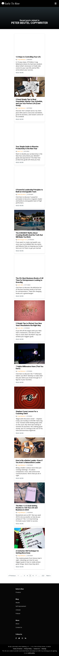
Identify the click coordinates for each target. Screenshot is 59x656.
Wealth (18, 602)
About (17, 624)
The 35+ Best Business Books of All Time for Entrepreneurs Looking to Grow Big (29, 280)
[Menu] (55, 3)
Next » (48, 576)
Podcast (18, 613)
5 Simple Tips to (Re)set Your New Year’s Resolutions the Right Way (29, 324)
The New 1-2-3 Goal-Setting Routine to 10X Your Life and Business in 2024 (26, 508)
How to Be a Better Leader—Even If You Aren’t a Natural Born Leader (29, 461)
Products (18, 592)
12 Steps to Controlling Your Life (28, 57)
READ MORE (20, 72)
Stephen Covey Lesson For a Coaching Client (27, 412)
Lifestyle (18, 610)
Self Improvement (21, 606)
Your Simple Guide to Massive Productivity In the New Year (27, 148)
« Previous (12, 576)
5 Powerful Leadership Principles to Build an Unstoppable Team (29, 191)
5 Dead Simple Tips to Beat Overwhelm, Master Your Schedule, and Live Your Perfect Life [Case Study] (29, 102)
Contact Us (19, 627)
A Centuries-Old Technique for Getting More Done (27, 552)
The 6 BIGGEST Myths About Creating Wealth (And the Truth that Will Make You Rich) (29, 235)
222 (43, 576)
